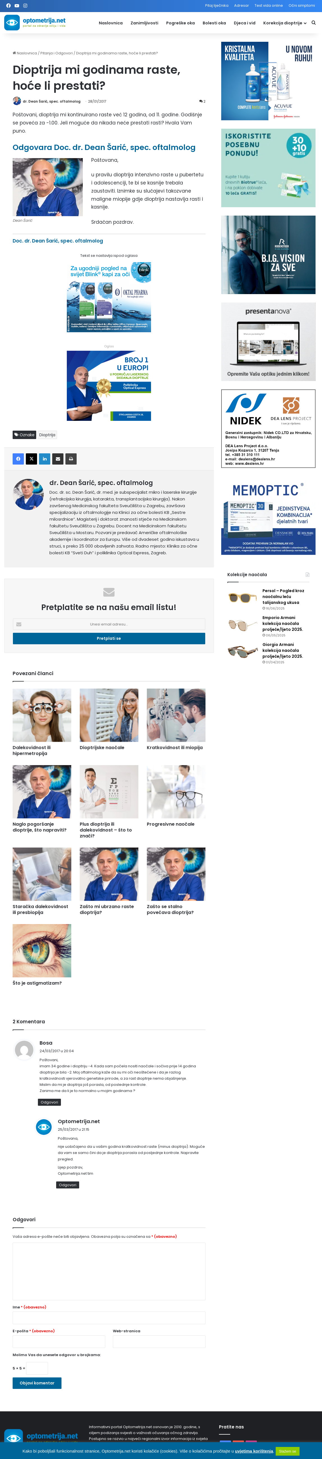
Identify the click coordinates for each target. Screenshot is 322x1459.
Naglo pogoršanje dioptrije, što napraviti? (40, 827)
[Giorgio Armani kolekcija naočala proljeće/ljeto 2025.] (242, 652)
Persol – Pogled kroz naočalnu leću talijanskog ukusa (283, 596)
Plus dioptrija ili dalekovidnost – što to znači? (106, 830)
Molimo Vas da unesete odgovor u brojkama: (57, 1355)
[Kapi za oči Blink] (109, 330)
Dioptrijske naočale (102, 747)
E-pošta (34, 1331)
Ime (29, 1307)
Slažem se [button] (287, 1451)
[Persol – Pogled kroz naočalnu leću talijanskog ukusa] (242, 598)
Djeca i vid (244, 23)
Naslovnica (111, 23)
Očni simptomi (302, 5)
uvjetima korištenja (254, 1451)
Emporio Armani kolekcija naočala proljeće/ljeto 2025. (282, 623)
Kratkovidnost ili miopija (175, 747)
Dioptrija (47, 435)
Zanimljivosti (144, 23)
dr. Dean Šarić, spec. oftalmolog (52, 101)
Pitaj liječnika (217, 5)
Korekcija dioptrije (282, 23)
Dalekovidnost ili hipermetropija (32, 750)
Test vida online (269, 5)
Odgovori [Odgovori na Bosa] (49, 1102)
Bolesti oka (214, 23)
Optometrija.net (79, 1121)
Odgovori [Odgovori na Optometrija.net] (67, 1185)
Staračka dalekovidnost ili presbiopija (40, 909)
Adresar (241, 5)
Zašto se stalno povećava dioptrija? (170, 909)
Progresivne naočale (171, 824)
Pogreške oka (180, 23)
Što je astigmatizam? (37, 983)
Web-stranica (126, 1331)
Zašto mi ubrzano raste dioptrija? (107, 909)
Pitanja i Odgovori (56, 53)
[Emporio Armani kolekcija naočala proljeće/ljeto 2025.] (242, 625)
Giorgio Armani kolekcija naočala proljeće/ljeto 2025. (282, 650)
